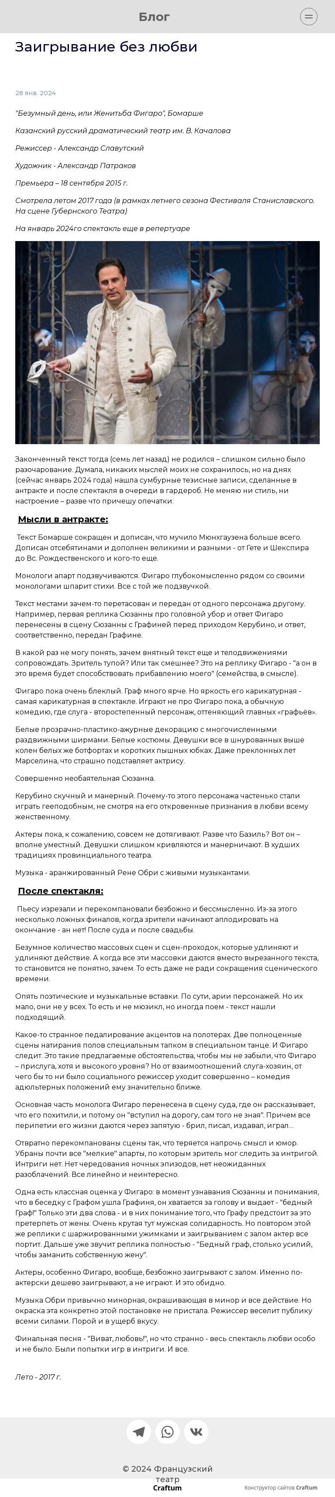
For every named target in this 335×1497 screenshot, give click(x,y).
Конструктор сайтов (281, 1488)
